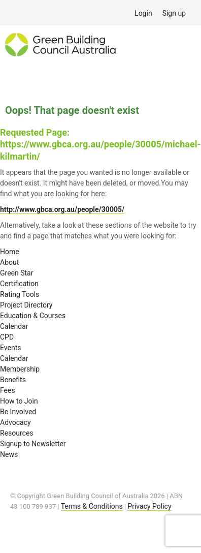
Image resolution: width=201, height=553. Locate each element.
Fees (7, 390)
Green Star (16, 273)
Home (9, 252)
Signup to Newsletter (33, 444)
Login (143, 13)
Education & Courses (32, 316)
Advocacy (15, 422)
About (9, 262)
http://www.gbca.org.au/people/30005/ (62, 209)
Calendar (14, 326)
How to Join (19, 401)
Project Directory (26, 305)
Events (10, 348)
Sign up (174, 13)
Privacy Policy (149, 506)
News (9, 454)
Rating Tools (19, 294)
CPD (7, 337)
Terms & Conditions (92, 506)
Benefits (13, 380)
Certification (19, 284)
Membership (20, 369)
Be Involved (18, 412)
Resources (17, 433)
